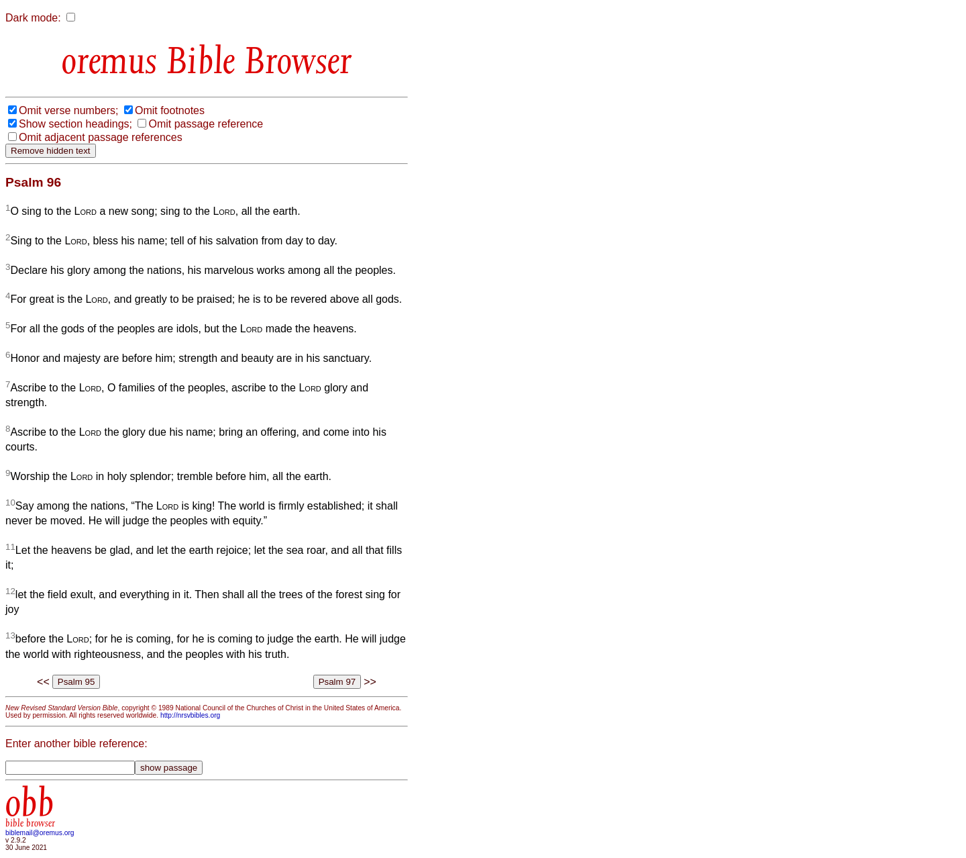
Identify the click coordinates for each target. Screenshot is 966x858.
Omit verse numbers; (68, 110)
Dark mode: (33, 17)
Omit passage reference (205, 124)
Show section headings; (75, 124)
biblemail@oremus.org (39, 833)
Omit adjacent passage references (100, 137)
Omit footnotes (170, 110)
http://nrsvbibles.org (190, 715)
